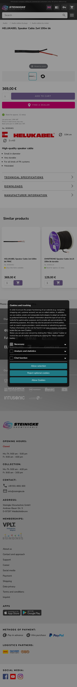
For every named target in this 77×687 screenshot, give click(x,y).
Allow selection (38, 365)
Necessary (19, 344)
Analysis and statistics (25, 351)
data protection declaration (56, 328)
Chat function (20, 357)
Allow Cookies (38, 380)
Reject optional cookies (38, 373)
